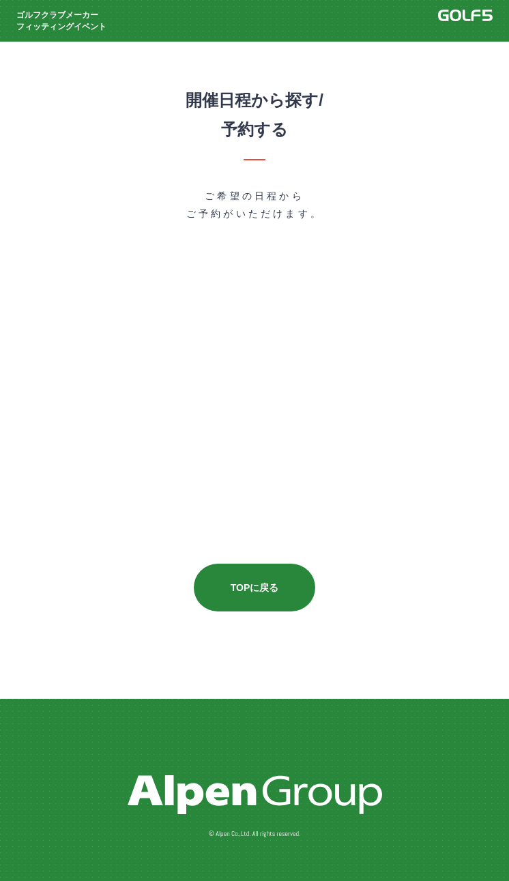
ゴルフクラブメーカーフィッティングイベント (61, 20)
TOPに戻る (255, 587)
